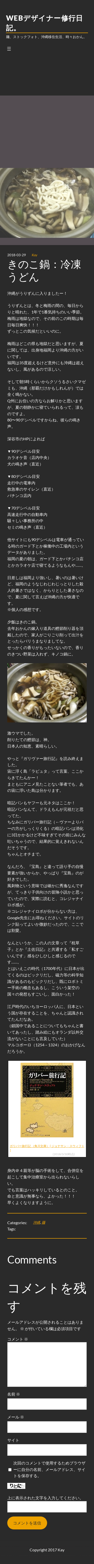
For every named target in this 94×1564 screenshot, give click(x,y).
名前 (13, 1394)
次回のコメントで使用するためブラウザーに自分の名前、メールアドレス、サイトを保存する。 (49, 1469)
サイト (13, 1440)
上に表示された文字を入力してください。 (45, 1497)
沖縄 (36, 1222)
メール (15, 1416)
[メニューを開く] (9, 49)
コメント (17, 1339)
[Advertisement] (47, 106)
